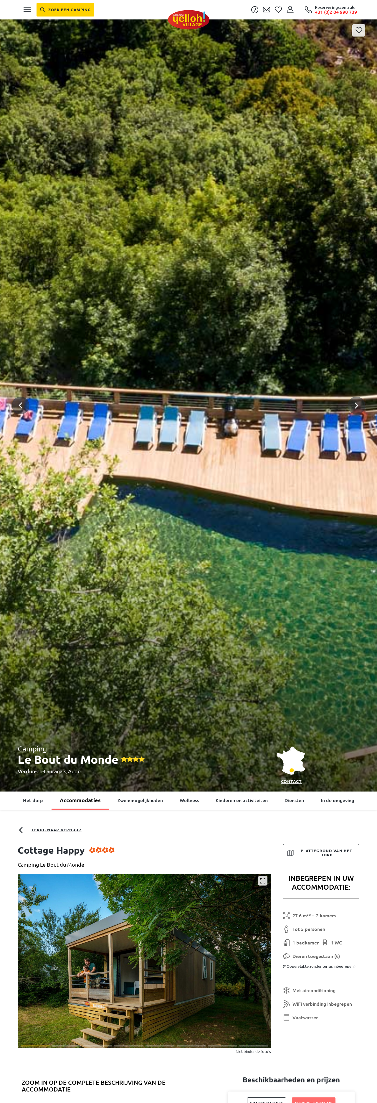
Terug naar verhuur (50, 830)
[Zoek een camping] (65, 10)
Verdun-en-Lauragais (42, 771)
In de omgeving (337, 800)
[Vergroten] (262, 881)
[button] (188, 382)
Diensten (294, 800)
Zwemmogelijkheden (140, 800)
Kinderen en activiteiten (242, 800)
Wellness (189, 800)
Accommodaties (80, 800)
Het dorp (33, 800)
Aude (74, 771)
